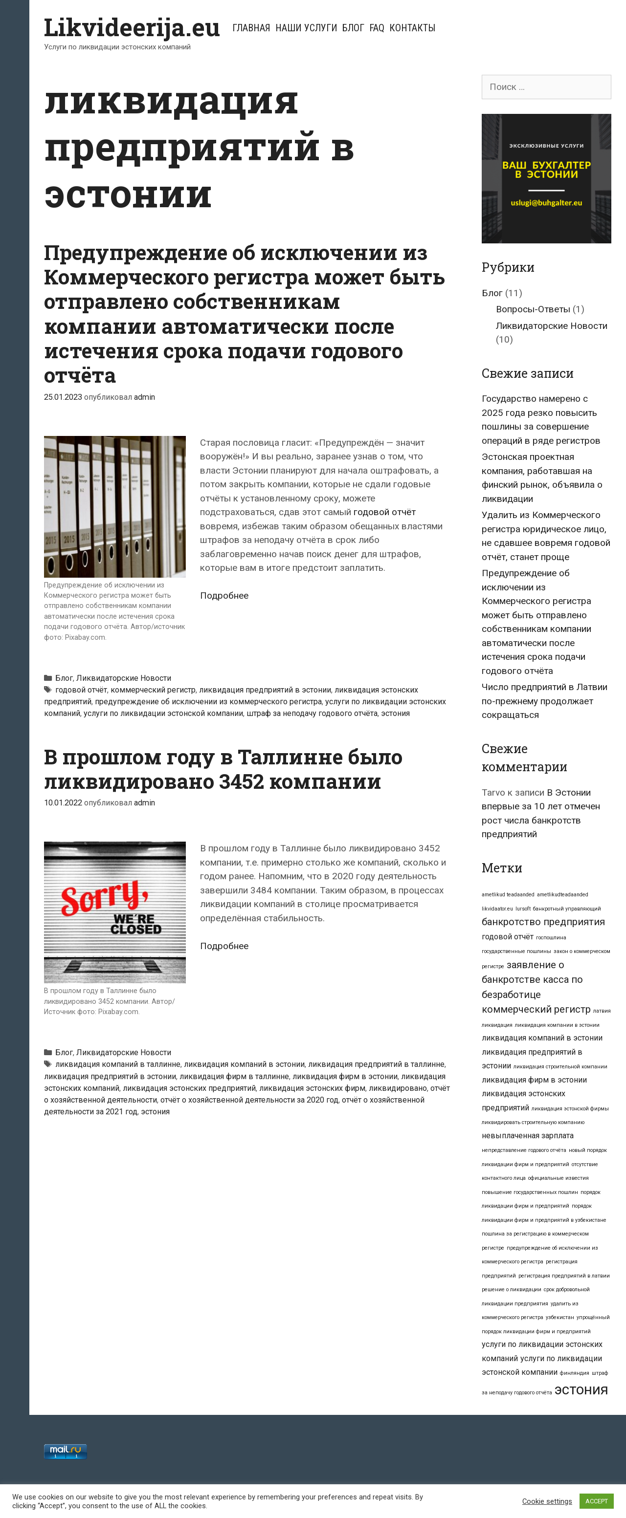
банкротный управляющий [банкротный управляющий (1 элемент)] (567, 909)
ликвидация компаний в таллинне (117, 1064)
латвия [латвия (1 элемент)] (602, 1011)
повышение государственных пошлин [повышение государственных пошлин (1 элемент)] (530, 1192)
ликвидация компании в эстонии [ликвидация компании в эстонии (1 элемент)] (557, 1025)
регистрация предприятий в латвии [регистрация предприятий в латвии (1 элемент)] (564, 1276)
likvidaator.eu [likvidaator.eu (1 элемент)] (497, 909)
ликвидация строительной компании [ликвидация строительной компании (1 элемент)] (560, 1066)
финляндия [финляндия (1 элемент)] (574, 1373)
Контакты (412, 28)
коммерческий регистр (153, 689)
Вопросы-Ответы (533, 309)
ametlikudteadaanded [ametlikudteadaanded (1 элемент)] (562, 894)
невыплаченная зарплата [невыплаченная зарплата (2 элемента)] (528, 1135)
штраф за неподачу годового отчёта (312, 713)
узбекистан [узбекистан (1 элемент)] (560, 1317)
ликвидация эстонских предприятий (189, 1088)
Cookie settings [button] (547, 1501)
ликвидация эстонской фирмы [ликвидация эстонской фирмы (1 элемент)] (570, 1109)
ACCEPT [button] (596, 1501)
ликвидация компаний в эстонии (244, 1064)
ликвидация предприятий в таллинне (376, 1064)
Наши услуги (306, 28)
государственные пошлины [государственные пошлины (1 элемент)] (516, 951)
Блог (353, 28)
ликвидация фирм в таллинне (234, 1076)
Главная (251, 28)
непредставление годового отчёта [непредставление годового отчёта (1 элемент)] (524, 1150)
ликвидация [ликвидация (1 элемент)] (497, 1025)
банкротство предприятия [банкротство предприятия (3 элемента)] (543, 922)
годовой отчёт (385, 512)
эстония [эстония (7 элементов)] (581, 1389)
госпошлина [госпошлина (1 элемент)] (551, 937)
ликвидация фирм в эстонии (345, 1076)
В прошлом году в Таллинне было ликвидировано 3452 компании (223, 768)
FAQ (376, 28)
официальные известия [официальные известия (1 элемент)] (558, 1178)
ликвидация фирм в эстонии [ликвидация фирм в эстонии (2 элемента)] (534, 1079)
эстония (395, 713)
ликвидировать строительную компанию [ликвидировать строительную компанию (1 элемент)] (533, 1122)
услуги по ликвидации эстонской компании (163, 713)
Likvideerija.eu (132, 27)
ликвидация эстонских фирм (312, 1088)
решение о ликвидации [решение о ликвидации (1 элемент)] (511, 1289)
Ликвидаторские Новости (123, 678)
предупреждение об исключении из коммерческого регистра (208, 701)
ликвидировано (398, 1088)
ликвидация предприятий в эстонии (265, 689)
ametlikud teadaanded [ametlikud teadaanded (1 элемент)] (508, 894)
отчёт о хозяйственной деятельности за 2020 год (249, 1100)
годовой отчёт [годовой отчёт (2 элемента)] (508, 936)
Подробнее (224, 595)
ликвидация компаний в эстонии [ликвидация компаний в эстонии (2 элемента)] (542, 1037)
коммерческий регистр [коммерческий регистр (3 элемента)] (536, 1009)
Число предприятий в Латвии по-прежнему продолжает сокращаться (544, 700)
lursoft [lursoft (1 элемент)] (523, 909)
